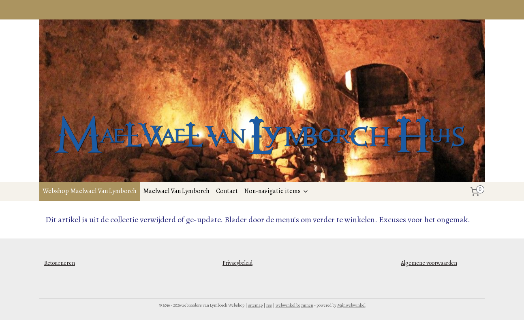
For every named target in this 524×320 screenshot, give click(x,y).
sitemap (255, 305)
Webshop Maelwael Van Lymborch (90, 191)
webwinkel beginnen (294, 305)
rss (269, 305)
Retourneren (59, 263)
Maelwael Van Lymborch (176, 191)
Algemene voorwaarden (429, 263)
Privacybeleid (237, 263)
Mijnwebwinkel (351, 305)
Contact (227, 191)
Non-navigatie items (276, 191)
